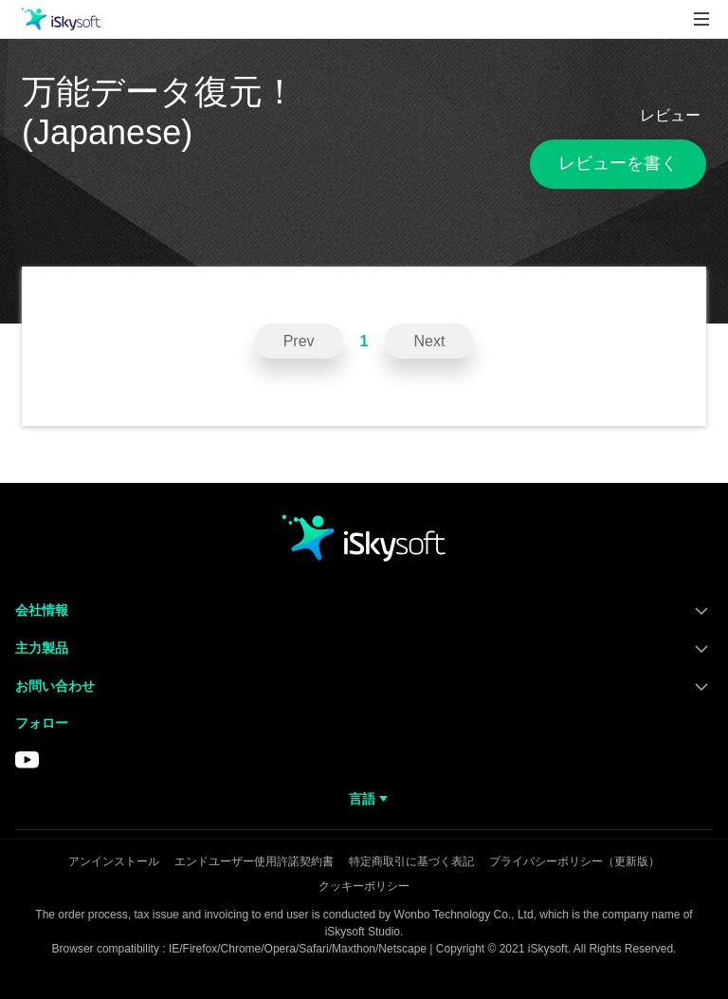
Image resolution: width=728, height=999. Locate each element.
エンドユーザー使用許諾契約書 (254, 861)
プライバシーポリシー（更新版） (574, 861)
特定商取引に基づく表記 (411, 861)
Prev (299, 341)
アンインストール (113, 861)
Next (429, 341)
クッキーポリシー (364, 886)
